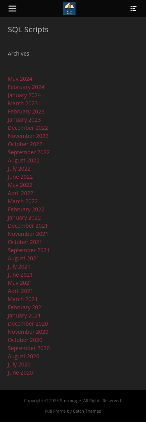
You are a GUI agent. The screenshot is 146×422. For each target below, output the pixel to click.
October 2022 (25, 144)
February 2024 (26, 87)
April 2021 (20, 291)
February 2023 (26, 111)
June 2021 (20, 274)
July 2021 (19, 266)
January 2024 (24, 95)
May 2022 (20, 184)
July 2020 (19, 364)
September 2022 (29, 152)
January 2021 (24, 315)
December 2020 (28, 323)
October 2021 (25, 242)
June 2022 (20, 176)
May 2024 (20, 78)
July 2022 (19, 168)
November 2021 (28, 233)
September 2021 (29, 250)
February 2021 (26, 307)
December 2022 (28, 127)
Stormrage (70, 400)
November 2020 (28, 331)
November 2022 (28, 136)
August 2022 (23, 160)
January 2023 (24, 119)
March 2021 (23, 299)
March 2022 (23, 201)
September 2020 (29, 348)
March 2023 (23, 103)
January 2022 (24, 217)
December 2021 (28, 225)
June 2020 (20, 372)
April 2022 (20, 193)
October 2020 (25, 340)
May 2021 (20, 282)
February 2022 (26, 209)
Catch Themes (87, 411)
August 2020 (23, 356)
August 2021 (23, 258)
